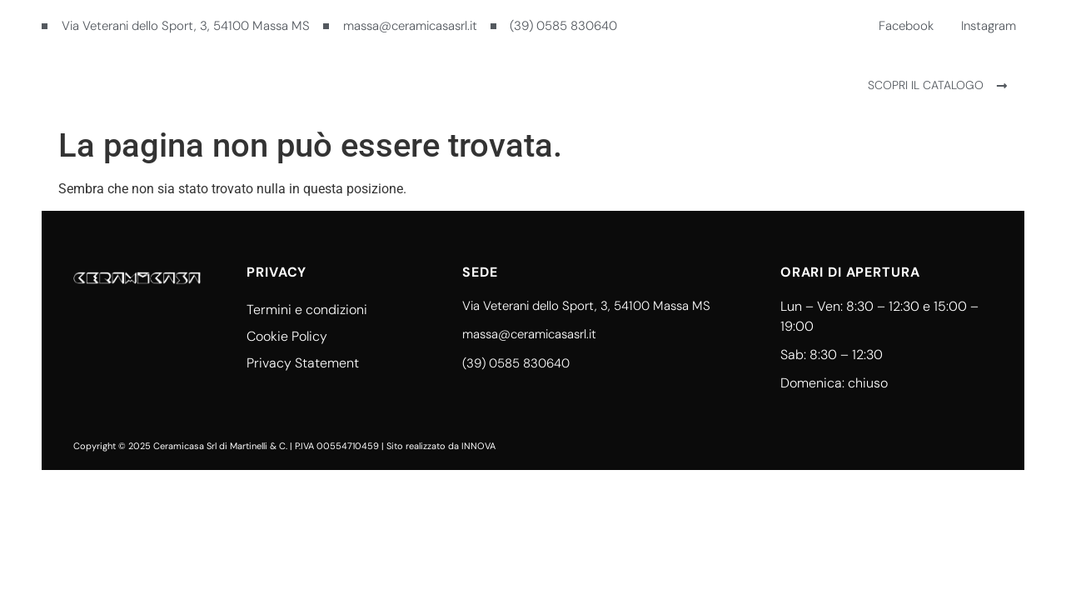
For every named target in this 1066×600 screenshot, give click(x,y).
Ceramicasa (471, 85)
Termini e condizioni (307, 309)
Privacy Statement (303, 363)
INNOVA (478, 446)
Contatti (575, 85)
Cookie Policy (287, 336)
